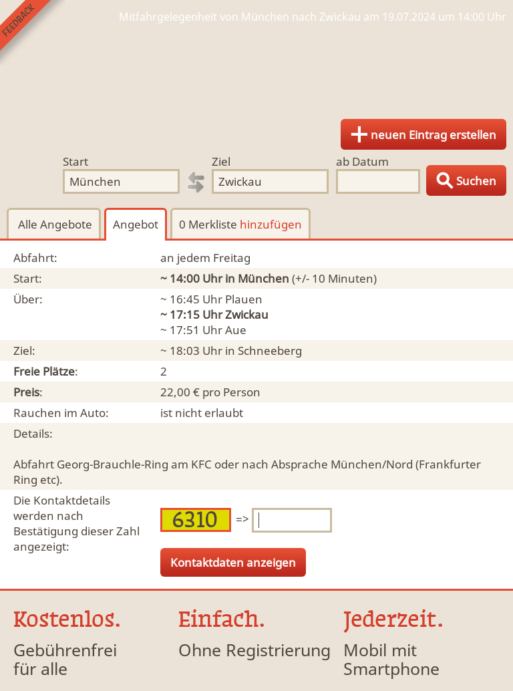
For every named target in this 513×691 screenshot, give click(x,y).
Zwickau (247, 314)
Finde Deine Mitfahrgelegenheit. (256, 67)
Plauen (244, 299)
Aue (235, 329)
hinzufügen (271, 224)
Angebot (135, 224)
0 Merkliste (240, 224)
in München (257, 278)
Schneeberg (270, 350)
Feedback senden (32, 32)
